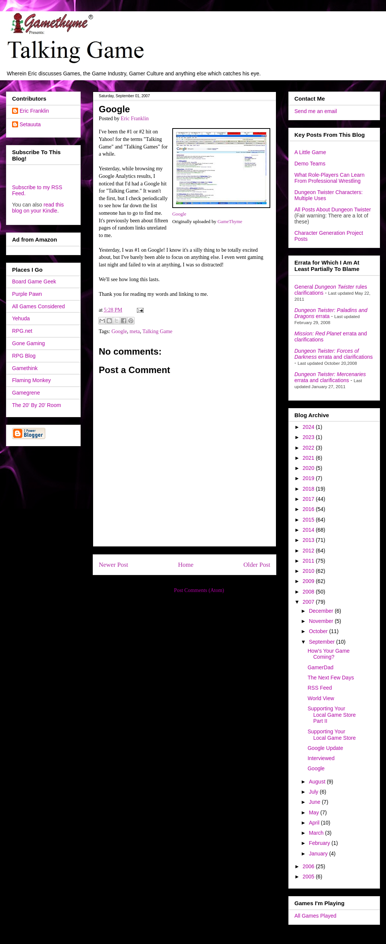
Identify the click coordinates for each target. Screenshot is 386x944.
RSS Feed (320, 688)
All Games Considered (38, 306)
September (322, 642)
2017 (309, 499)
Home (185, 564)
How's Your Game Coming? (329, 654)
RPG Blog (23, 356)
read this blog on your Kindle (38, 208)
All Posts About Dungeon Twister (332, 210)
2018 (309, 489)
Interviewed (321, 758)
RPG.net (22, 331)
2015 (309, 520)
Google (179, 214)
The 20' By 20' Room (36, 405)
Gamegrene (26, 393)
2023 (309, 437)
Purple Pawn (27, 294)
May (314, 812)
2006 (309, 866)
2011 (309, 561)
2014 (309, 530)
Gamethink (25, 368)
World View (321, 698)
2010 (309, 571)
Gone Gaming (28, 343)
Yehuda (21, 318)
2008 (309, 592)
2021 (309, 458)
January (319, 854)
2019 (309, 478)
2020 (309, 468)
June (315, 802)
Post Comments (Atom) (199, 590)
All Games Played (315, 916)
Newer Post (113, 564)
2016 (309, 509)
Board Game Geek (34, 281)
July (314, 792)
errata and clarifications (333, 354)
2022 (309, 448)
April (315, 823)
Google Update (325, 748)
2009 (309, 581)
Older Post (257, 564)
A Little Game (310, 152)
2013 (309, 540)
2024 (309, 427)
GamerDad (320, 667)
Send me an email (315, 111)
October (319, 631)
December (321, 611)
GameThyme (230, 221)
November (321, 621)
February (320, 843)
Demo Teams (309, 164)
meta (135, 331)
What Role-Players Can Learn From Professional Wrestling (329, 178)
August (317, 782)
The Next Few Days (331, 678)
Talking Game (157, 331)
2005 (309, 877)
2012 (309, 551)
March (317, 833)
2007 (309, 602)
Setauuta (30, 124)
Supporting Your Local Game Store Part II (332, 714)
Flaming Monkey (31, 380)
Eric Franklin (34, 111)
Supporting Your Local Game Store (332, 734)
